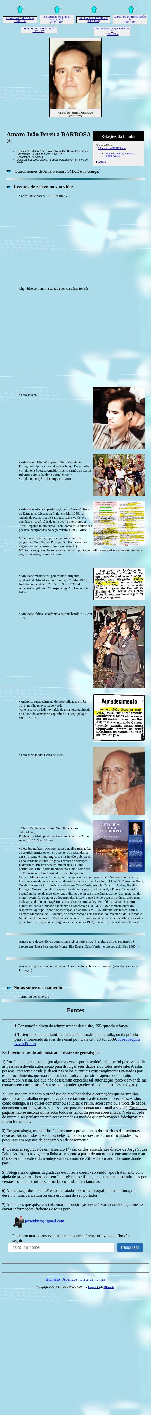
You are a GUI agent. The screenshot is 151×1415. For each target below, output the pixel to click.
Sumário (53, 1279)
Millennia (109, 1287)
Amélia (102, 161)
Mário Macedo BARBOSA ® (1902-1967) (39, 30)
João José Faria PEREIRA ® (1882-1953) (93, 20)
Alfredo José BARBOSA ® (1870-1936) (20, 20)
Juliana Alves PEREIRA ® (112, 148)
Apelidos (69, 1279)
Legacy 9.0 (94, 1287)
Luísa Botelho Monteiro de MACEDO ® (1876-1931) (57, 19)
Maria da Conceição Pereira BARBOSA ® (120, 155)
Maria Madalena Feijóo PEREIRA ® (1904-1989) (112, 31)
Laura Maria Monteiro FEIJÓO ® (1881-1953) (130, 19)
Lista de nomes (92, 1279)
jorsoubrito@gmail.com (38, 1221)
